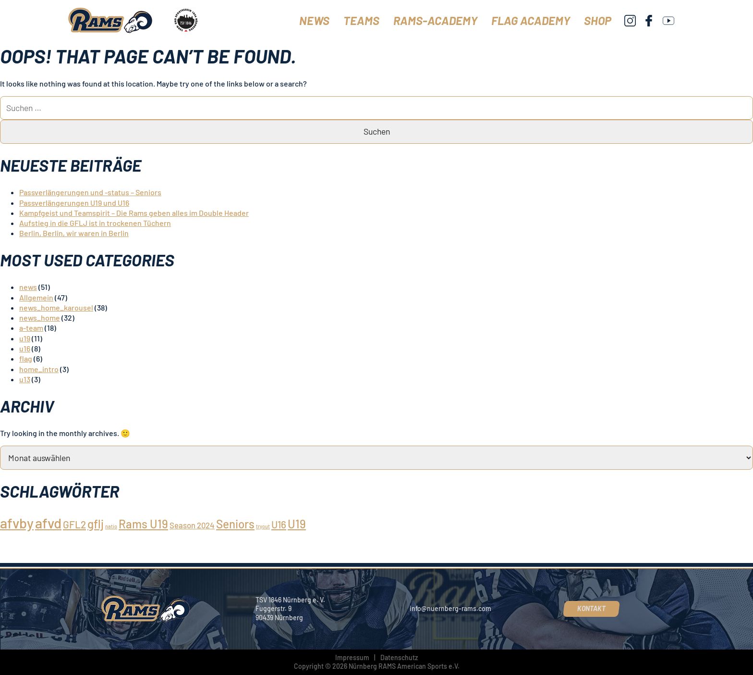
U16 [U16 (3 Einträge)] (278, 524)
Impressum (352, 657)
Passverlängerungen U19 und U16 (74, 202)
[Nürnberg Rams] (111, 20)
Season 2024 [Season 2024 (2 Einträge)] (192, 525)
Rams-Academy (435, 20)
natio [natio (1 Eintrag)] (111, 526)
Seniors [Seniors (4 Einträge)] (235, 524)
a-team (31, 327)
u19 (24, 338)
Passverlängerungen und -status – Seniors (90, 192)
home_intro (39, 369)
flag (25, 358)
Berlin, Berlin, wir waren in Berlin (74, 233)
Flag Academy (530, 20)
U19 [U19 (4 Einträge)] (297, 524)
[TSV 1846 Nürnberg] (185, 20)
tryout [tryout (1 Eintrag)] (263, 526)
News (314, 20)
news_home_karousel (56, 307)
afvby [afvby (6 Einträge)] (17, 522)
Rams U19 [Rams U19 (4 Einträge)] (143, 524)
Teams (361, 20)
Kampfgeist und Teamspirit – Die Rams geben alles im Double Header (134, 212)
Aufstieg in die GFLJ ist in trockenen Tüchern (95, 222)
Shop (597, 20)
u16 (24, 348)
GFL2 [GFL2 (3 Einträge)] (74, 524)
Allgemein (36, 297)
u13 (24, 379)
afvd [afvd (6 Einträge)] (48, 522)
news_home (39, 317)
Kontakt (591, 608)
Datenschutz (399, 657)
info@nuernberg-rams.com (450, 608)
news (28, 286)
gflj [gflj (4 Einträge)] (95, 524)
